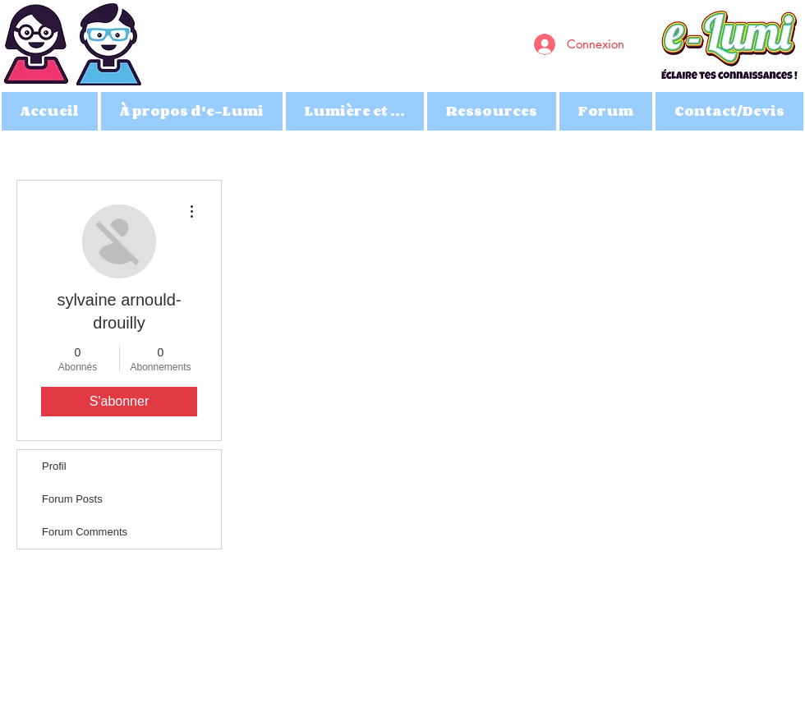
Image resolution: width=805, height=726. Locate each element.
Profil (54, 466)
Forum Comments (84, 532)
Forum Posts (72, 499)
